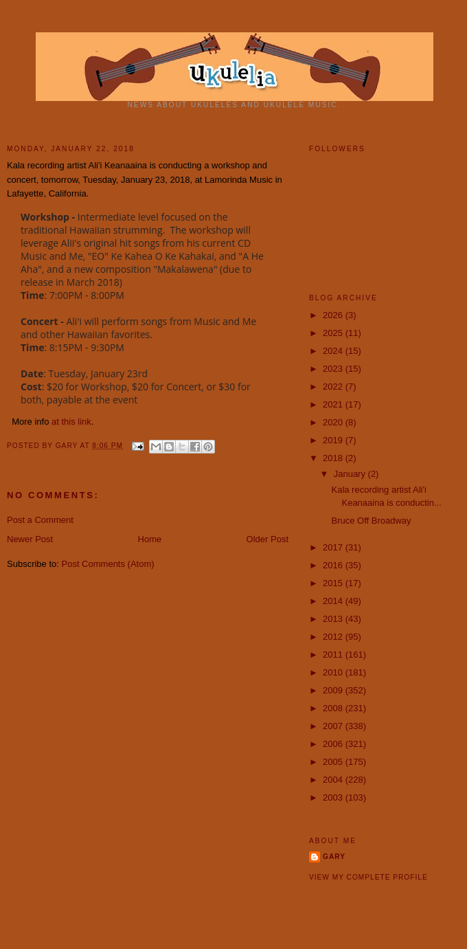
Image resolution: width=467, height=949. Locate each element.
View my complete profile (368, 877)
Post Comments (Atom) (108, 564)
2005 (334, 762)
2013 (334, 619)
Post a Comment (40, 520)
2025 (334, 333)
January (351, 474)
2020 (334, 422)
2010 (334, 672)
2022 (334, 386)
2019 (334, 440)
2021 (334, 404)
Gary (68, 445)
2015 (334, 583)
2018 (334, 458)
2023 (334, 369)
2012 (334, 637)
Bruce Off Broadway (371, 520)
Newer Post (30, 539)
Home (150, 539)
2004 (334, 779)
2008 (334, 708)
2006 (334, 744)
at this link (71, 421)
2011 (334, 654)
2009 (334, 690)
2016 (334, 565)
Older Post (267, 539)
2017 (334, 547)
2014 (334, 601)
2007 (334, 726)
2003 (334, 797)
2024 (334, 351)
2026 (334, 315)
